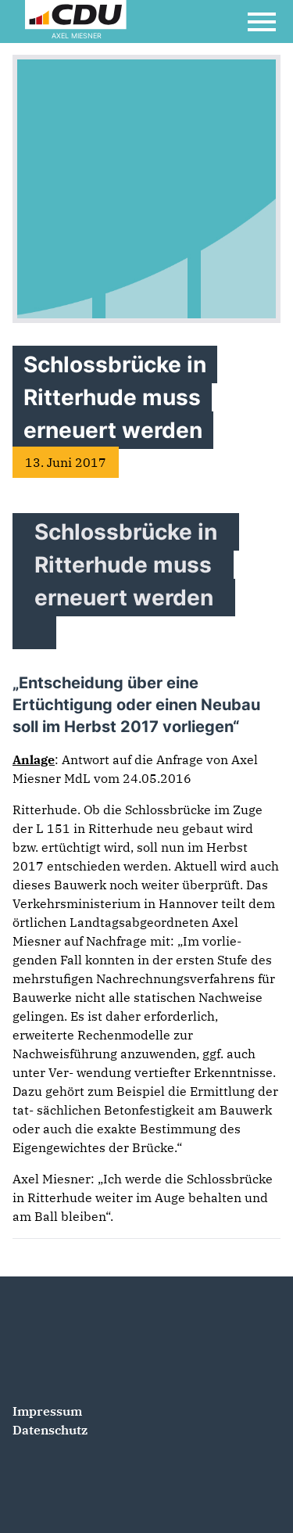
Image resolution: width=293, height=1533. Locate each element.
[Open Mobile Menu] (261, 22)
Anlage (34, 759)
